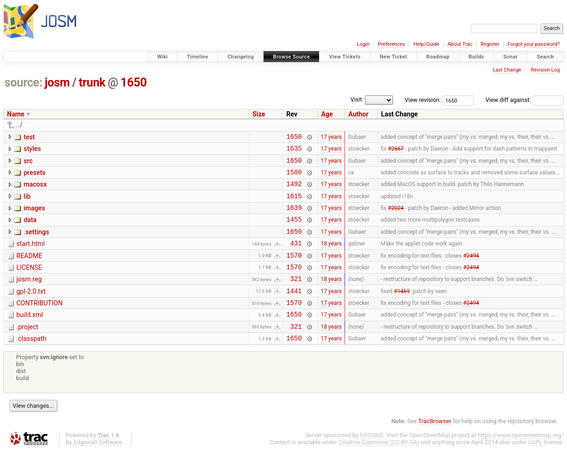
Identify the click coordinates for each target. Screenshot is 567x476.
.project (27, 349)
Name (15, 114)
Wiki (162, 57)
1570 (294, 270)
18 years (331, 257)
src (27, 163)
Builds (476, 57)
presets (34, 176)
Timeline (197, 57)
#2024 (396, 217)
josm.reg (29, 296)
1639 (294, 217)
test (29, 137)
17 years (331, 137)
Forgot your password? (534, 44)
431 (296, 256)
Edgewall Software (97, 467)
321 (296, 296)
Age (327, 114)
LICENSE (29, 283)
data (29, 229)
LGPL (535, 467)
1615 (294, 204)
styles (32, 150)
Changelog (240, 57)
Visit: (356, 99)
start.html (30, 256)
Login (363, 44)
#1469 (402, 310)
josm (57, 82)
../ (19, 125)
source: (24, 82)
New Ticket (393, 57)
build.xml (29, 335)
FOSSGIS (371, 460)
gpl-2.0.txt (30, 309)
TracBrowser (434, 446)
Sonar (510, 57)
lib (26, 203)
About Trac (460, 44)
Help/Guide (426, 44)
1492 (294, 190)
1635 (294, 150)
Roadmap (438, 57)
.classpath (31, 362)
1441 (294, 310)
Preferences (391, 44)
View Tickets (344, 57)
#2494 (471, 270)
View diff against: (525, 99)
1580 (294, 177)
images (34, 216)
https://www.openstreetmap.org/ (521, 460)
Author (359, 114)
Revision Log (545, 70)
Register (489, 44)
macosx (34, 190)
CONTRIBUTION (39, 322)
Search (545, 57)
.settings (36, 243)
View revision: (423, 99)
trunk (92, 82)
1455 (294, 230)
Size (259, 114)
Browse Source (291, 57)
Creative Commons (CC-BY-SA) (379, 467)
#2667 (396, 151)
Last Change (507, 70)
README (29, 270)
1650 (134, 82)
